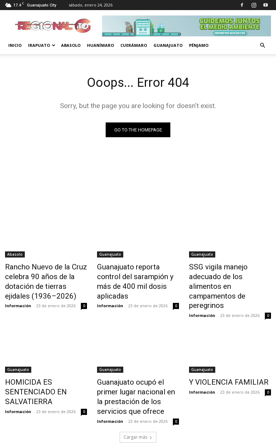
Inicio (15, 45)
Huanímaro (100, 45)
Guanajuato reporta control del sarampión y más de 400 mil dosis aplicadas (135, 275)
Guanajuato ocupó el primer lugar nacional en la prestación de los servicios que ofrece (138, 374)
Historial (245, 436)
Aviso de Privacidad (209, 436)
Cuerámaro (133, 45)
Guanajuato (168, 45)
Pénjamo (198, 45)
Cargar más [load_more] (138, 407)
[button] (262, 45)
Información (18, 300)
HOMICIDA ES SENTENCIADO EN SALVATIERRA (44, 370)
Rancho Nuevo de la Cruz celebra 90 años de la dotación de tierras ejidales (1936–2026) (42, 279)
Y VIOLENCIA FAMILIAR (220, 366)
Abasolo (70, 45)
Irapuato (41, 45)
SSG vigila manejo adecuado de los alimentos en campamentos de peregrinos (228, 275)
